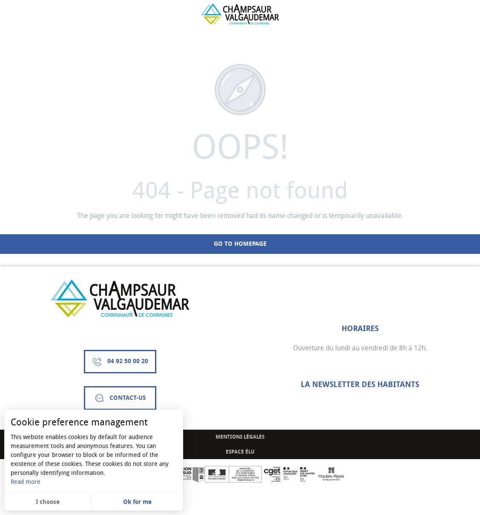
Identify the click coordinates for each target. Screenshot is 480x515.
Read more (25, 482)
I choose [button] (48, 502)
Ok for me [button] (137, 502)
